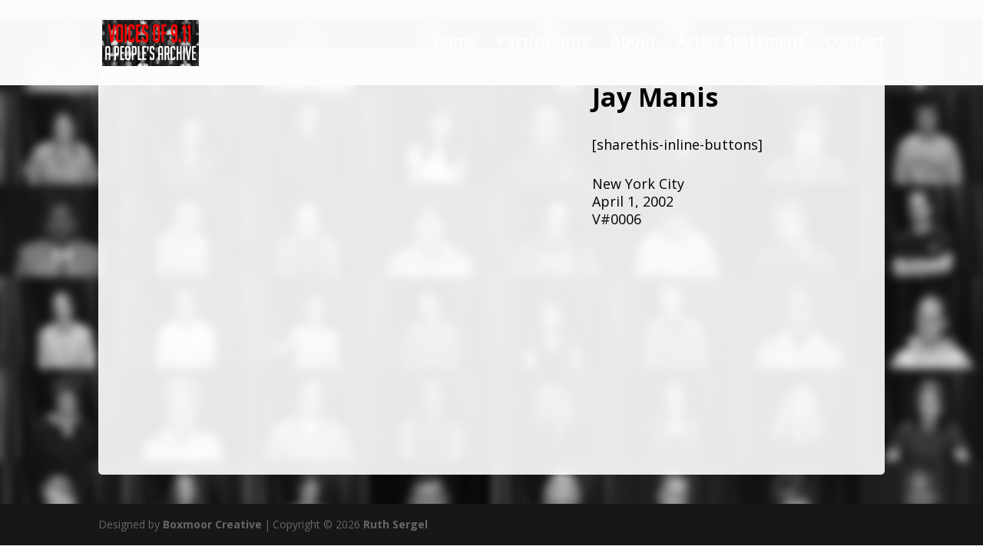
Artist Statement (740, 46)
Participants (543, 46)
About (634, 46)
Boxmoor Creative (212, 524)
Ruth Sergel (395, 524)
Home (454, 46)
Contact (855, 46)
